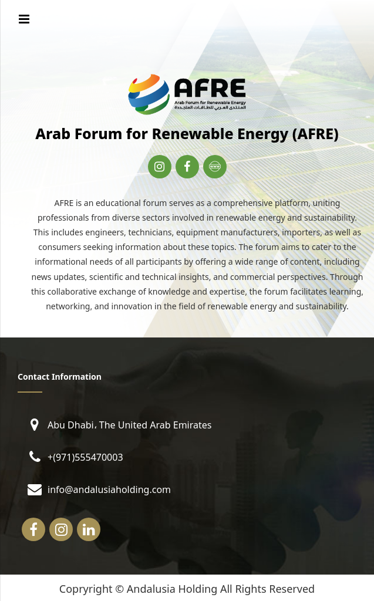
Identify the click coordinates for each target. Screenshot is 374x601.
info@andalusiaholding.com (109, 488)
